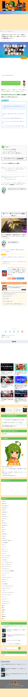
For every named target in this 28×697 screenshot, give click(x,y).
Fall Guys (4, 524)
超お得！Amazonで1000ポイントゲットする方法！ (13, 423)
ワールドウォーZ (6, 604)
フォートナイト (5, 574)
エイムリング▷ (7, 297)
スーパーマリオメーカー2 (7, 563)
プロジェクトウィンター (7, 578)
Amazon (9, 279)
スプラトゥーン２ (6, 559)
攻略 (8, 337)
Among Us (5, 504)
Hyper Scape (5, 526)
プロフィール (5, 580)
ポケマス (4, 583)
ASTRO (4, 511)
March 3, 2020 (13, 176)
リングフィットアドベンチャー (8, 593)
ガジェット (5, 550)
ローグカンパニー (6, 602)
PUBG (4, 530)
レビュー (4, 598)
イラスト (4, 548)
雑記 (3, 620)
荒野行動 (4, 617)
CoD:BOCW (5, 513)
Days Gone (5, 519)
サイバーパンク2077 (6, 556)
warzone (4, 537)
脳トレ (4, 615)
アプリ (4, 546)
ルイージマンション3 (6, 596)
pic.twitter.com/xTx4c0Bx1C (20, 166)
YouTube (4, 539)
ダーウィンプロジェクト (7, 565)
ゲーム (14, 336)
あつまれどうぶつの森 (7, 541)
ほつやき (14, 467)
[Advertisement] (14, 22)
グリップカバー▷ (8, 302)
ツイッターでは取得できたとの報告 (10, 148)
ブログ (4, 576)
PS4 (5, 337)
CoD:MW (4, 515)
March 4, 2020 (14, 168)
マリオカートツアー (6, 589)
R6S (3, 532)
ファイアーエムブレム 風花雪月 (8, 572)
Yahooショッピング (20, 279)
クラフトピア (5, 552)
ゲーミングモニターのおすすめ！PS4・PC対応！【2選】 (13, 123)
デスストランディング (7, 567)
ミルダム (4, 591)
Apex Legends (9, 336)
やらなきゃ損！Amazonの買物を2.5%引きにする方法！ (14, 420)
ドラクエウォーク (6, 569)
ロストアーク (5, 600)
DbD (3, 522)
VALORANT (5, 535)
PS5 (3, 528)
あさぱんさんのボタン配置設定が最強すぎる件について (13, 115)
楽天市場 (14, 279)
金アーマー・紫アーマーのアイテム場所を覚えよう (12, 150)
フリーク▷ (6, 299)
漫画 (3, 613)
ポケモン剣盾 (5, 585)
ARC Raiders (5, 508)
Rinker (11, 276)
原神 (3, 607)
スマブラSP (5, 561)
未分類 (4, 611)
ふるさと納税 (5, 543)
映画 (3, 609)
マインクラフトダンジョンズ (8, 587)
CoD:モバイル (5, 517)
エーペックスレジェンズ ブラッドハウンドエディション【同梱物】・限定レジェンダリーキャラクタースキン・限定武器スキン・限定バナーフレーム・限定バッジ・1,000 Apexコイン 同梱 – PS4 (17, 272)
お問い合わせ (4, 434)
